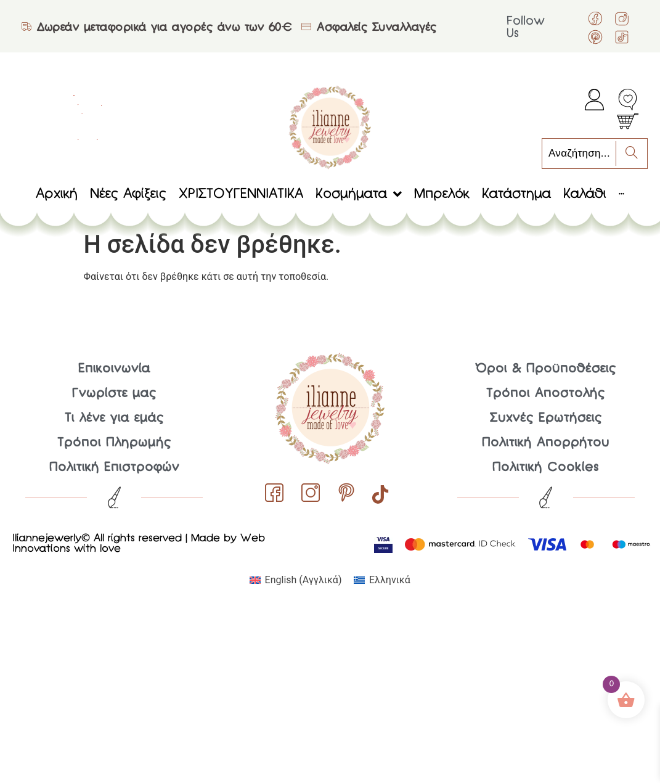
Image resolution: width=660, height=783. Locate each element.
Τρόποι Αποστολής (545, 394)
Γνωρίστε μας (114, 394)
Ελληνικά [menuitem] (389, 580)
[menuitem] (295, 580)
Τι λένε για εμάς (114, 418)
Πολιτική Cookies (545, 468)
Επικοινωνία (114, 369)
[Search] (631, 153)
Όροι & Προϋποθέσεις (545, 369)
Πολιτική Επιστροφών (114, 468)
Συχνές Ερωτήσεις (546, 418)
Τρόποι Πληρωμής (114, 443)
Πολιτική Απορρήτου (545, 443)
